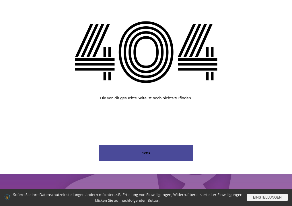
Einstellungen (267, 197)
